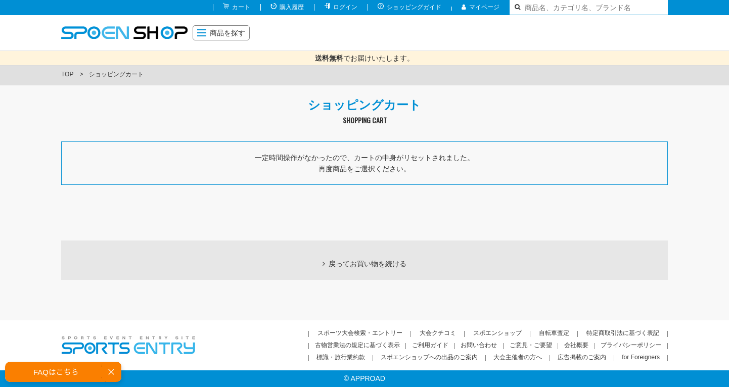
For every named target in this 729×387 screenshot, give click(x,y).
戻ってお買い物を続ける (367, 264)
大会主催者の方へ (517, 357)
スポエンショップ (497, 332)
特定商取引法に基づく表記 (622, 332)
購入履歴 (292, 7)
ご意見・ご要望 (531, 345)
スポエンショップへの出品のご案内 (429, 357)
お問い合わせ (479, 345)
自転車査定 (554, 332)
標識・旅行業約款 (340, 357)
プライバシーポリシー (631, 345)
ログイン (345, 7)
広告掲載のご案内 (582, 357)
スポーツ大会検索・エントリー (359, 332)
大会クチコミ (438, 332)
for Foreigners (641, 357)
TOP (67, 74)
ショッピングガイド (414, 7)
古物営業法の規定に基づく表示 (357, 345)
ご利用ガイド (430, 345)
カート (241, 7)
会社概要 (576, 345)
